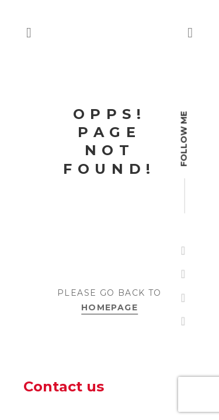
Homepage (109, 307)
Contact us (63, 386)
